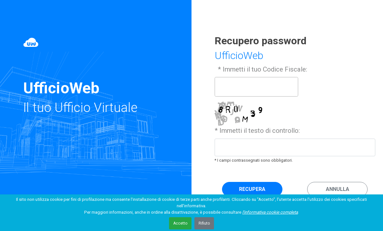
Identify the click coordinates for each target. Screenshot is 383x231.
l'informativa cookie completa (270, 212)
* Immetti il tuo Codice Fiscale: (262, 69)
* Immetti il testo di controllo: (257, 130)
